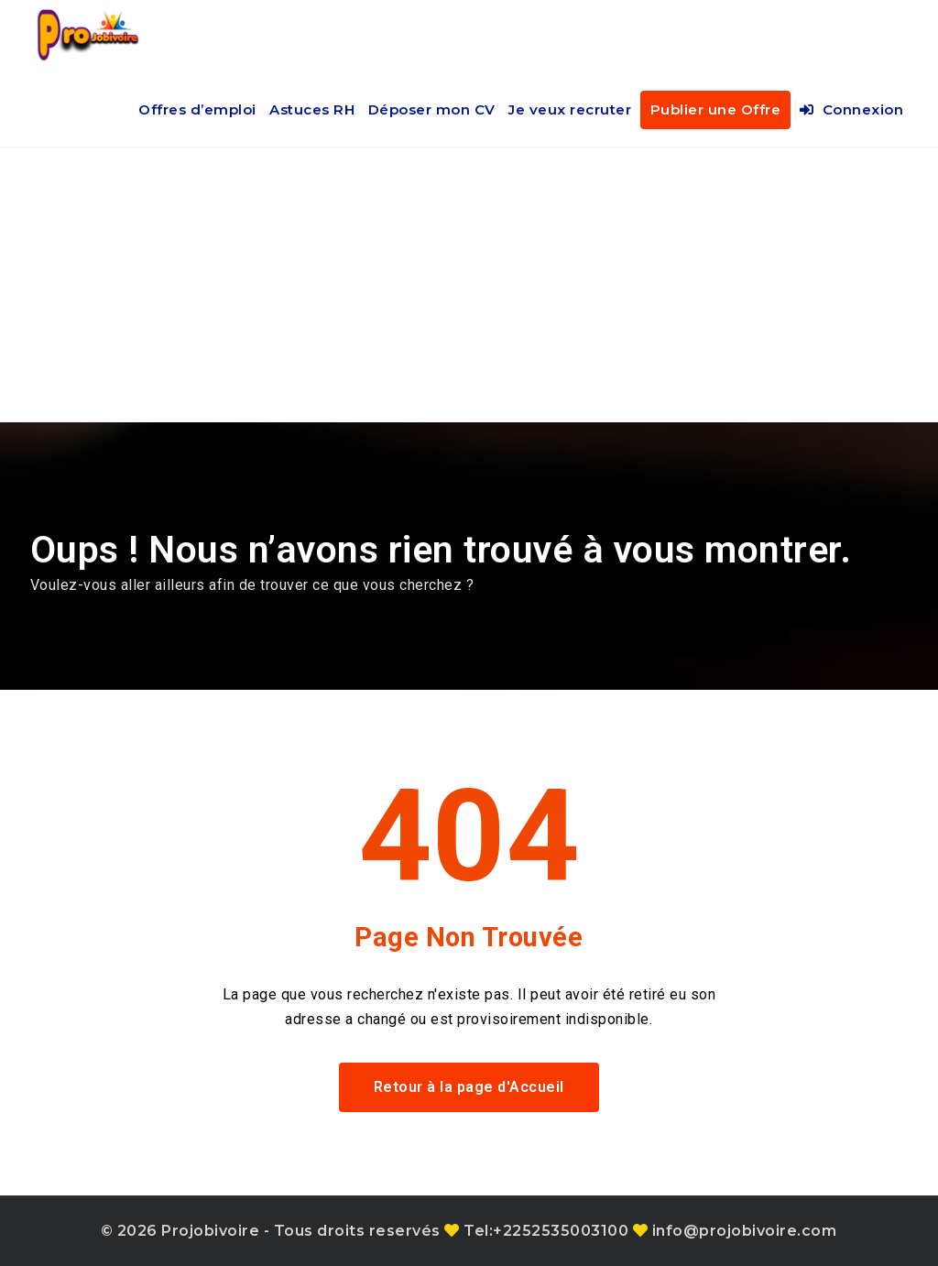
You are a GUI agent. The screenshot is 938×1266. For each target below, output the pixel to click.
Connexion (852, 109)
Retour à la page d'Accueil (469, 1087)
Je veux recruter (569, 109)
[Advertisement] (469, 285)
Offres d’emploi (197, 109)
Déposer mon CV (432, 109)
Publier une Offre (715, 109)
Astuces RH (311, 109)
